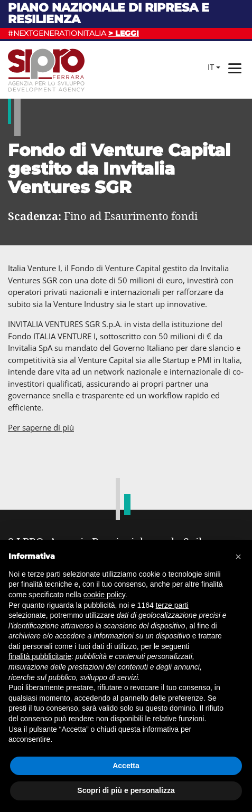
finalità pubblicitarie (39, 656)
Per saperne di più (41, 427)
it (211, 67)
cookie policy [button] (104, 594)
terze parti (172, 605)
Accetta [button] (126, 765)
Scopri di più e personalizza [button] (125, 790)
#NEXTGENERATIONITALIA (73, 33)
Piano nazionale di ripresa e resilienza (108, 13)
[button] (238, 556)
